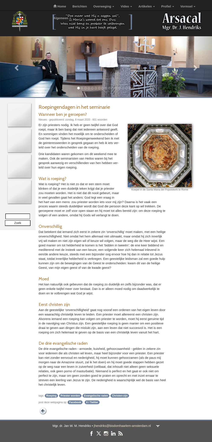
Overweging (103, 6)
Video (126, 6)
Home (59, 6)
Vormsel (188, 6)
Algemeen (62, 18)
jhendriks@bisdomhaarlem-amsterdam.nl (122, 425)
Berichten (80, 6)
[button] (16, 66)
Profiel (167, 6)
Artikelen (146, 6)
